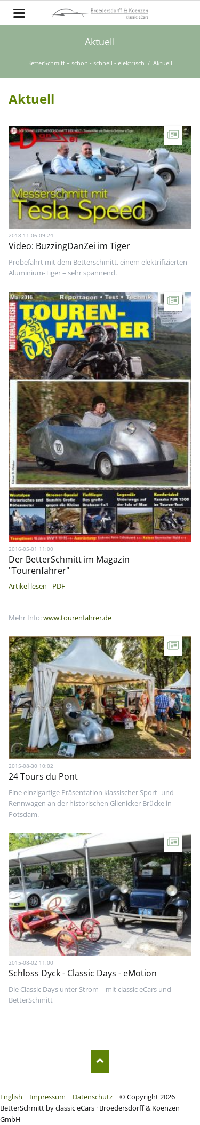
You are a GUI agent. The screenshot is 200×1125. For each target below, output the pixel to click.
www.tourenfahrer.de (77, 617)
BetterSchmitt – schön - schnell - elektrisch (86, 63)
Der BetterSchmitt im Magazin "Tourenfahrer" (69, 564)
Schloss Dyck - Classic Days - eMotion (83, 973)
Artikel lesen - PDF (37, 586)
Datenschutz (93, 1096)
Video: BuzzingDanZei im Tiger (69, 246)
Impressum (47, 1096)
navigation (19, 13)
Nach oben (100, 1061)
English (11, 1096)
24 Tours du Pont (43, 776)
